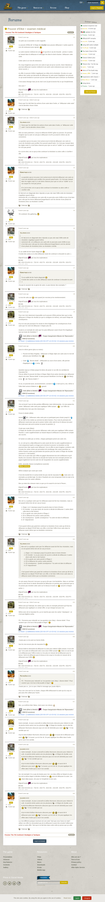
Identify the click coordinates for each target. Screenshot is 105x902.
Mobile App (41, 870)
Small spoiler (24, 466)
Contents (6, 865)
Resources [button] (38, 8)
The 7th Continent (18, 32)
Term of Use (75, 859)
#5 (74, 210)
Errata (39, 867)
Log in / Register (96, 8)
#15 (74, 636)
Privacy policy (76, 862)
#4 (74, 167)
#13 (74, 539)
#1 (74, 37)
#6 (74, 228)
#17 (74, 701)
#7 (74, 268)
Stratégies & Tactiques (33, 32)
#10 (74, 346)
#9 (74, 311)
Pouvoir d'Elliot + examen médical (25, 28)
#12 (74, 497)
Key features (7, 862)
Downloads (41, 865)
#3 (74, 117)
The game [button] (23, 8)
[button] (82, 2)
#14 (74, 602)
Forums (53, 8)
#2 (74, 100)
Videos (39, 859)
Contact (74, 865)
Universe (6, 859)
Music (39, 862)
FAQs (39, 857)
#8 (74, 294)
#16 (74, 671)
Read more (67, 898)
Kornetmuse (11, 44)
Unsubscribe (41, 885)
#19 (74, 744)
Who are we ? (76, 857)
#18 (74, 719)
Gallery (5, 867)
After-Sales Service (78, 867)
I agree (77, 898)
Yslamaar (11, 107)
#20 (74, 793)
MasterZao (11, 318)
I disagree (87, 898)
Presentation (7, 857)
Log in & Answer (39, 841)
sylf (11, 217)
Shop (67, 8)
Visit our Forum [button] (91, 92)
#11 (74, 400)
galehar (11, 726)
